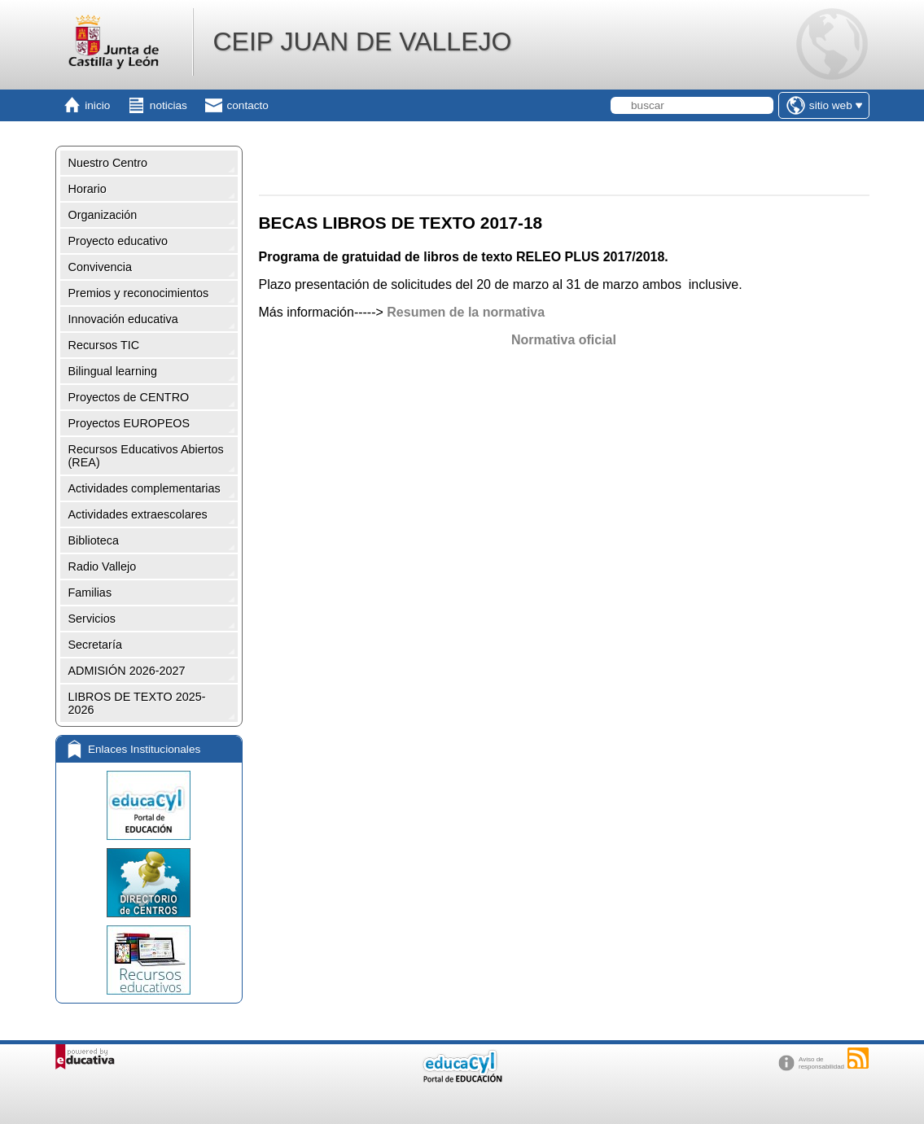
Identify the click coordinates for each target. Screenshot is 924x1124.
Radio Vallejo (102, 566)
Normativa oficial (563, 340)
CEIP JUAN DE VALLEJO (361, 41)
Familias (90, 592)
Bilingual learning (113, 371)
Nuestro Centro (108, 162)
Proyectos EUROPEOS (129, 423)
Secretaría (95, 644)
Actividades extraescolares (138, 514)
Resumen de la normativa (466, 312)
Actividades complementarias (144, 488)
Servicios (92, 618)
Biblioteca (93, 540)
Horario (87, 188)
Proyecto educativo (118, 240)
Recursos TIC (104, 345)
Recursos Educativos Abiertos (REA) (146, 456)
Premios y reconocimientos (138, 293)
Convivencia (100, 266)
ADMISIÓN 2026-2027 (127, 670)
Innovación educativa (123, 319)
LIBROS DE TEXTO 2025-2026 (137, 703)
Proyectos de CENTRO (129, 397)
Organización (103, 214)
